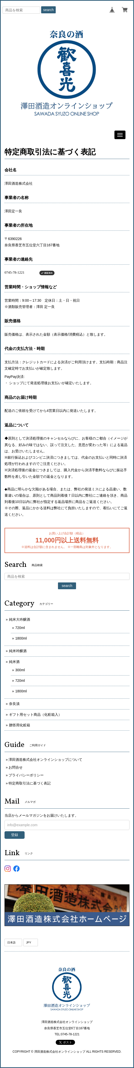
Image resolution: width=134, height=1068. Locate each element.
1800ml (21, 638)
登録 (14, 835)
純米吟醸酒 (18, 651)
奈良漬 (14, 704)
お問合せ (16, 767)
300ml (20, 670)
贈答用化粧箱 (19, 725)
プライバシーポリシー (26, 775)
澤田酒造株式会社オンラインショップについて (45, 760)
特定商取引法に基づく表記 (30, 783)
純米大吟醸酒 (19, 619)
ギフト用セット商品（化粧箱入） (35, 715)
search (48, 10)
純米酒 (14, 662)
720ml (20, 628)
